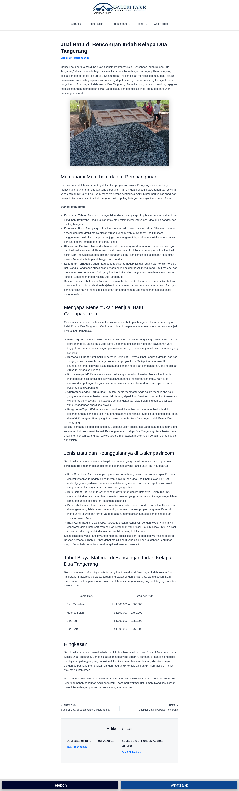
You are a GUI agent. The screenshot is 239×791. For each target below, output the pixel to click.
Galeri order (158, 23)
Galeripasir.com (102, 13)
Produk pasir (98, 23)
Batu (69, 747)
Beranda (79, 23)
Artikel (140, 23)
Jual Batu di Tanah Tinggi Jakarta (91, 741)
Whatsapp (179, 785)
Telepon (60, 785)
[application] (105, 23)
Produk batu (121, 23)
